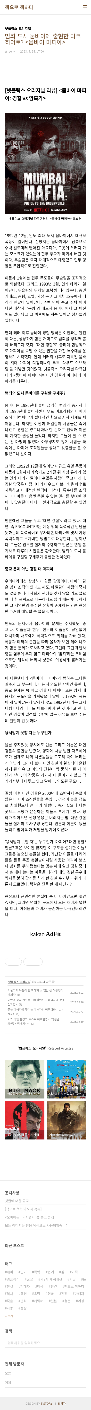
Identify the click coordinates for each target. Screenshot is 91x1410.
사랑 (10, 1308)
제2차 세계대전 (51, 1279)
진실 (30, 1279)
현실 (10, 1286)
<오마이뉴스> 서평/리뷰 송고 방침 (29, 1217)
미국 (40, 1286)
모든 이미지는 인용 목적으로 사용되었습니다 (37, 1225)
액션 (23, 1293)
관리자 (62, 1403)
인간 (54, 1286)
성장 (23, 1308)
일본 (54, 1300)
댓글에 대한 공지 (17, 1200)
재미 (10, 1271)
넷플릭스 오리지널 (19, 982)
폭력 (37, 1271)
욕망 (37, 1293)
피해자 (25, 1286)
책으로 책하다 (19, 7)
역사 (10, 1293)
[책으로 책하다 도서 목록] (23, 1209)
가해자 (79, 1293)
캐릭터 (38, 1300)
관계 (51, 1271)
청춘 (67, 1300)
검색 (81, 1342)
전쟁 (64, 1293)
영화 (51, 1293)
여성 (81, 1300)
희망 (72, 1279)
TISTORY (46, 1403)
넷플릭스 (13, 1279)
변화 (23, 1300)
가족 (75, 1271)
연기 (23, 1271)
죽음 (10, 1300)
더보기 (9, 1316)
